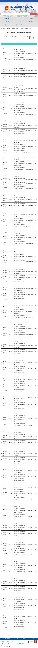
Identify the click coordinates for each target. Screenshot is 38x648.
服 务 (7, 21)
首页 (7, 28)
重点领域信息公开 (23, 28)
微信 (34, 37)
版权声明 (2, 641)
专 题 (31, 21)
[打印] (30, 36)
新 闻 (19, 18)
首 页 (7, 18)
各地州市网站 (16, 638)
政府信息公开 (10, 28)
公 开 (31, 18)
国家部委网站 (7, 638)
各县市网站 (25, 638)
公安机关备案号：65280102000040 (7, 645)
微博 (30, 37)
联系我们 (12, 641)
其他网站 (33, 638)
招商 (6, 24)
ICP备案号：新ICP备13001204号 (6, 646)
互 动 (19, 21)
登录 (34, 0)
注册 (37, 0)
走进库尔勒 (19, 24)
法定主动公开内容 (16, 28)
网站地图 (7, 641)
